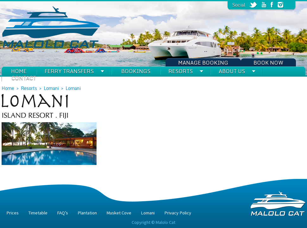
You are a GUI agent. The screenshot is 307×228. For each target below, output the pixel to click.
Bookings (135, 71)
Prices (12, 213)
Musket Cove (118, 213)
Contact (23, 78)
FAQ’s (62, 213)
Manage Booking (203, 63)
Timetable (37, 213)
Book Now (268, 63)
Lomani (51, 88)
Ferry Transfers (69, 71)
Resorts (180, 71)
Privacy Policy (177, 213)
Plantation (87, 213)
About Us (232, 71)
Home (19, 71)
